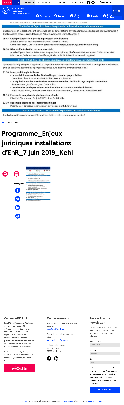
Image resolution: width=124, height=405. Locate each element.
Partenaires (27, 2)
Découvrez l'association (19, 368)
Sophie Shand (67, 401)
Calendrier (61, 2)
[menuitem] (7, 2)
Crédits (24, 401)
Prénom (93, 350)
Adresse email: (95, 341)
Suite (116, 11)
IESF (16, 2)
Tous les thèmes (44, 2)
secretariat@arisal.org (55, 329)
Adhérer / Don (77, 2)
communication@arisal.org (57, 340)
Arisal (6, 2)
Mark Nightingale (95, 401)
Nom (92, 359)
